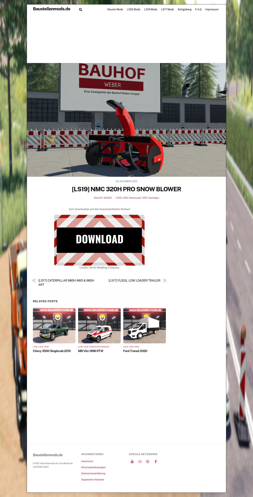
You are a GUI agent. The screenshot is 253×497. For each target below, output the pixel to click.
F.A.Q (198, 9)
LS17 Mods (167, 9)
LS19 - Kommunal (131, 197)
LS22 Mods (133, 9)
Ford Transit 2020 (135, 351)
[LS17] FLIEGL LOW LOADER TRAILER (134, 280)
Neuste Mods (115, 9)
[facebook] (155, 461)
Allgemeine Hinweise (92, 479)
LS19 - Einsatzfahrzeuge (96, 347)
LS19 (118, 197)
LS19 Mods (150, 9)
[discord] (140, 461)
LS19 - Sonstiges (150, 197)
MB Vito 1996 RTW (90, 351)
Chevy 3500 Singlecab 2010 (52, 351)
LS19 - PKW (43, 347)
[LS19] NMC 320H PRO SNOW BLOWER (126, 189)
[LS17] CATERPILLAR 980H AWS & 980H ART (66, 282)
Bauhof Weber (103, 198)
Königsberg (185, 9)
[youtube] (132, 461)
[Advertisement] (126, 38)
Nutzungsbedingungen (93, 467)
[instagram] (148, 461)
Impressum (211, 9)
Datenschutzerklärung (93, 473)
